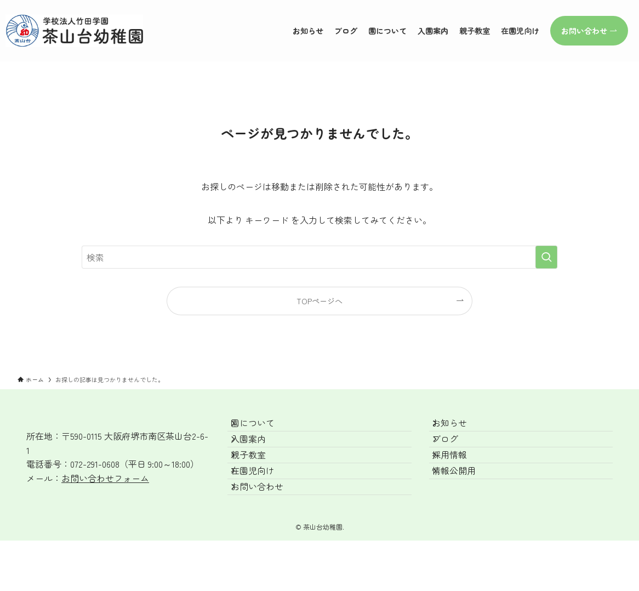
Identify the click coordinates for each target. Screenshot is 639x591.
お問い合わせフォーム (105, 478)
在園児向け (262, 506)
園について (262, 428)
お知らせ (459, 428)
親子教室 (258, 479)
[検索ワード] (319, 257)
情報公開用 (464, 506)
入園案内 (258, 454)
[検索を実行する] (546, 257)
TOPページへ (319, 300)
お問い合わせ (267, 531)
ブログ (455, 454)
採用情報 (459, 479)
